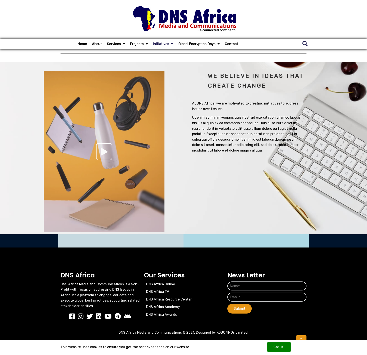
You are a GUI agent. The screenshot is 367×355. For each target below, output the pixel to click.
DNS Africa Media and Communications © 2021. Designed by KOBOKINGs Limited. (183, 332)
